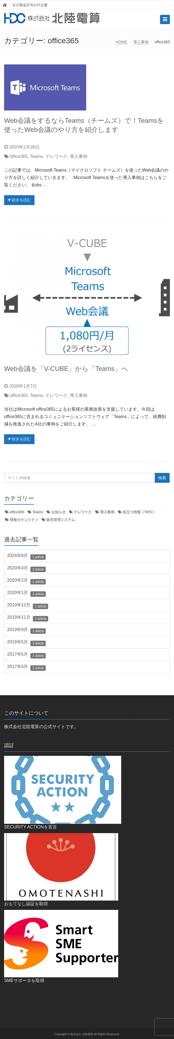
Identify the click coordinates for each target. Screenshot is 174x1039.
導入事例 (141, 42)
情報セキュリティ (24, 520)
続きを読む (19, 200)
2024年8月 (26, 556)
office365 (19, 156)
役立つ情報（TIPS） (139, 512)
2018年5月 (26, 643)
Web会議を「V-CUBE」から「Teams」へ (66, 368)
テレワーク (56, 156)
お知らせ (58, 512)
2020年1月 (26, 593)
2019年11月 (27, 618)
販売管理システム (61, 520)
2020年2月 (26, 581)
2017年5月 (26, 655)
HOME (121, 42)
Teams (36, 156)
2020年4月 (26, 569)
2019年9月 (26, 630)
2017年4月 (26, 667)
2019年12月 (27, 606)
